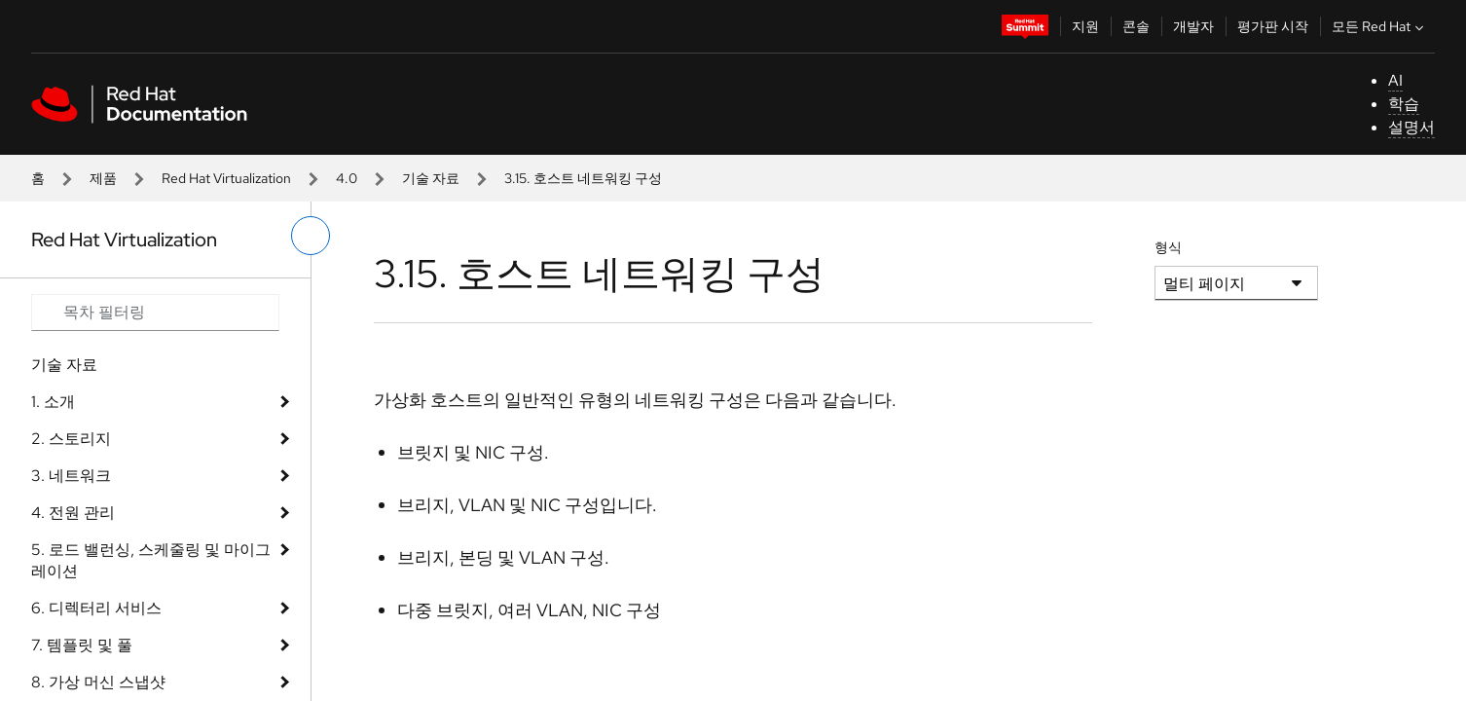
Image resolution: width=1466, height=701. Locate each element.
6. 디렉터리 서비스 (96, 608)
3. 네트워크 (71, 475)
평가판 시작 (1272, 26)
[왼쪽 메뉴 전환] (310, 235)
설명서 (1411, 127)
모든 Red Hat (1380, 26)
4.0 (346, 178)
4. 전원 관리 (73, 512)
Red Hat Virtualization (226, 178)
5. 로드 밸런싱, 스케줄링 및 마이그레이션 (151, 560)
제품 (103, 178)
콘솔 (1136, 26)
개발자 (1193, 26)
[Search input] (155, 312)
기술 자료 (430, 178)
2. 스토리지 (71, 438)
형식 (1168, 247)
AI (1395, 80)
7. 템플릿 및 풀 (81, 645)
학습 (1403, 103)
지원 (1085, 26)
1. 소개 (53, 401)
